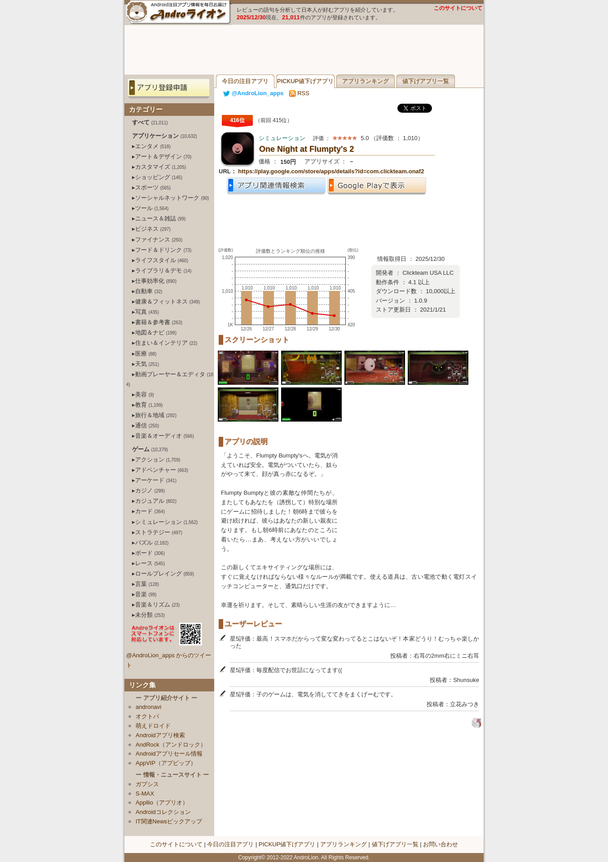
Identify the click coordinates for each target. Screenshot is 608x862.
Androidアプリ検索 (160, 735)
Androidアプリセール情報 (169, 753)
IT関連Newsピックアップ (169, 821)
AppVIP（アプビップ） (166, 763)
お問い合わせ (440, 844)
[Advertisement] (304, 50)
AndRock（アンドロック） (171, 744)
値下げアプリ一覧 (425, 81)
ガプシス (147, 784)
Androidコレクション (163, 812)
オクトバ (147, 716)
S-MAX (145, 793)
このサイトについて (458, 8)
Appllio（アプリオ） (162, 802)
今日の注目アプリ (245, 81)
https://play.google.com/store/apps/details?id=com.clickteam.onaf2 (331, 171)
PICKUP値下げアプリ (305, 81)
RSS (299, 93)
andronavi (148, 707)
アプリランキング (365, 81)
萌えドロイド (153, 725)
